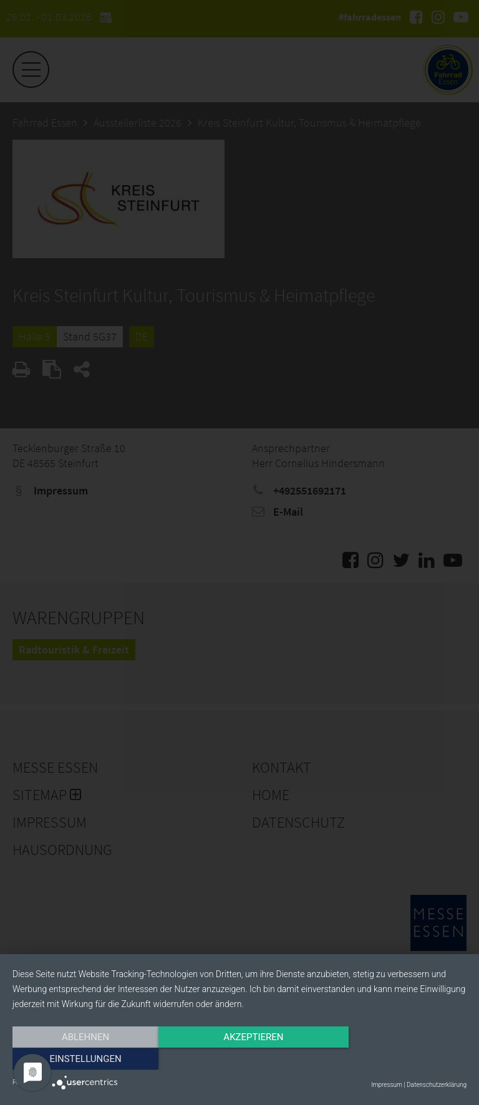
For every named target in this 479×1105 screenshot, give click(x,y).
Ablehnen (80, 1059)
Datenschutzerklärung (437, 1084)
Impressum (386, 1084)
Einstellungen (398, 1059)
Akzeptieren (239, 1059)
